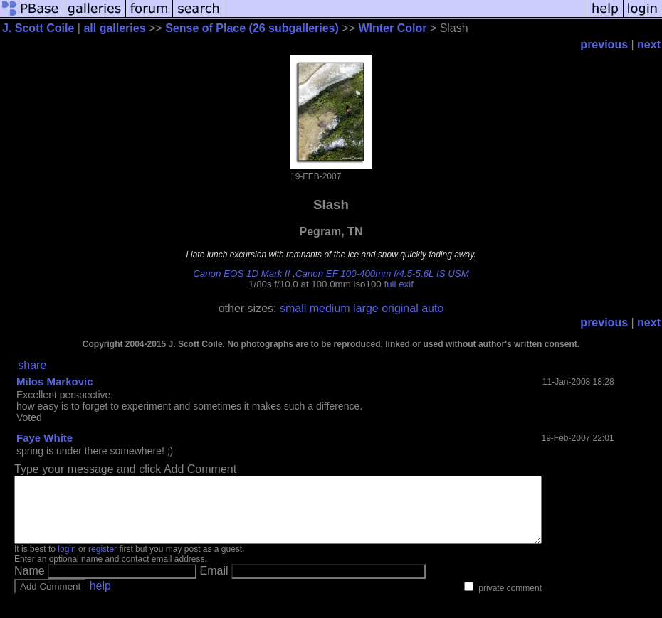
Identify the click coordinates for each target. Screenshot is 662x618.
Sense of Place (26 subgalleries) (252, 28)
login (66, 562)
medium (330, 308)
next (649, 44)
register (102, 562)
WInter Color (392, 28)
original (400, 308)
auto (432, 308)
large (366, 308)
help (100, 598)
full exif (398, 284)
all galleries (114, 28)
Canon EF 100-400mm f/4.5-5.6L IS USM (382, 273)
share (32, 365)
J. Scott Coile (38, 28)
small (293, 308)
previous (604, 44)
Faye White (44, 438)
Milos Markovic (54, 381)
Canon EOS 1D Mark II (241, 273)
